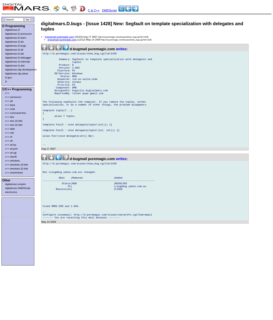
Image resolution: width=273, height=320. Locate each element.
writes (121, 49)
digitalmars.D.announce (18, 33)
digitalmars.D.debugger (18, 57)
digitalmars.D (12, 29)
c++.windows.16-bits (16, 164)
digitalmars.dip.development (18, 69)
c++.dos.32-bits (13, 124)
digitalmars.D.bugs (15, 45)
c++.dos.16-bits (13, 120)
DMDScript (109, 10)
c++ (7, 93)
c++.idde (10, 128)
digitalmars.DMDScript (17, 188)
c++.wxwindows (14, 172)
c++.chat (10, 109)
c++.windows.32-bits (16, 168)
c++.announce (13, 97)
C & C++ (94, 10)
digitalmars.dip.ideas (16, 73)
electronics (11, 192)
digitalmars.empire (15, 184)
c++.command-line (15, 113)
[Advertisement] (13, 206)
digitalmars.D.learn (15, 37)
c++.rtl (8, 136)
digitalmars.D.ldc (14, 41)
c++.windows (12, 160)
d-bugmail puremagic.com (59, 36)
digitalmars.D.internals (17, 61)
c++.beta (10, 105)
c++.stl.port (11, 148)
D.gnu (8, 77)
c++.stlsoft (11, 156)
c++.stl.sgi (10, 152)
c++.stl (9, 140)
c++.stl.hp (10, 144)
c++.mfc (9, 132)
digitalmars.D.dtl (14, 49)
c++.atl (9, 101)
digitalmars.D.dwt (14, 65)
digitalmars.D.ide (14, 53)
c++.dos (9, 117)
